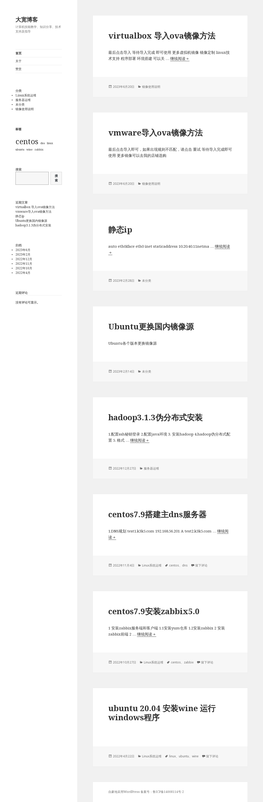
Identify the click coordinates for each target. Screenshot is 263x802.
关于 (18, 61)
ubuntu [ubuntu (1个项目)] (19, 149)
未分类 (20, 104)
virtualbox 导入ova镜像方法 (35, 207)
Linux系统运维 (25, 95)
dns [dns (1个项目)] (42, 143)
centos (174, 565)
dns (185, 565)
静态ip (19, 216)
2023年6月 (22, 250)
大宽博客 (26, 19)
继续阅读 (179, 58)
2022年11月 (23, 263)
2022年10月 (23, 268)
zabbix (189, 662)
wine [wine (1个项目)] (29, 149)
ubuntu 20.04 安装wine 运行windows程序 (162, 713)
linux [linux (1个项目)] (50, 143)
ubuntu (184, 756)
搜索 (18, 169)
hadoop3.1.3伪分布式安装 (33, 225)
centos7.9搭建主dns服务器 (157, 514)
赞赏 (18, 69)
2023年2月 (22, 254)
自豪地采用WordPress (124, 792)
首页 (18, 53)
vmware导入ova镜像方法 (33, 211)
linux (172, 756)
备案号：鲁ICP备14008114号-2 (162, 792)
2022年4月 (22, 273)
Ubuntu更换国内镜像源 (31, 221)
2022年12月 (23, 259)
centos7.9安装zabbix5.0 (154, 611)
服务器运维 (23, 100)
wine (195, 756)
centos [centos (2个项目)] (26, 141)
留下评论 (201, 565)
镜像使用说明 (24, 109)
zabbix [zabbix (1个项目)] (38, 149)
